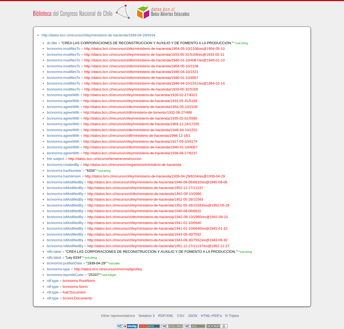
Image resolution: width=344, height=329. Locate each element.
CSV (180, 316)
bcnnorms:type (58, 269)
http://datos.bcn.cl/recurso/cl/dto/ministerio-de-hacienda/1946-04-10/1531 (141, 72)
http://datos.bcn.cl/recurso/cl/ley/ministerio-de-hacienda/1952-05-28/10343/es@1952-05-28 (158, 205)
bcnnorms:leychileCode (65, 275)
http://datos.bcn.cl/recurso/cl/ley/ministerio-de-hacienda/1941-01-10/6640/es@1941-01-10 (157, 228)
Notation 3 (146, 316)
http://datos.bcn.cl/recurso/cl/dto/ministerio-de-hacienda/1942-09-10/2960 (144, 194)
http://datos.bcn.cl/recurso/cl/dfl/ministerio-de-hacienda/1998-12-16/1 (137, 136)
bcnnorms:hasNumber (64, 171)
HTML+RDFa (211, 316)
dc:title (52, 43)
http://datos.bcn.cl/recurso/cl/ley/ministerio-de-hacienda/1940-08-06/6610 (144, 211)
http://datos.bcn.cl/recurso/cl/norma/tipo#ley (108, 269)
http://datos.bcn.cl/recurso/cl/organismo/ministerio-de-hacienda (132, 165)
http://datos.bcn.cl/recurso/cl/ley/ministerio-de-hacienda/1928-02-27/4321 (140, 95)
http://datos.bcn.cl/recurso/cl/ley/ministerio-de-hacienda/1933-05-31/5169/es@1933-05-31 (154, 54)
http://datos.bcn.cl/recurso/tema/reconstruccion (104, 159)
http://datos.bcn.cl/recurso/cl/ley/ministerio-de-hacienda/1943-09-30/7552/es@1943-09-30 (157, 240)
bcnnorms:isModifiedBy (65, 182)
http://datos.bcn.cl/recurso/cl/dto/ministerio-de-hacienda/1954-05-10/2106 (141, 66)
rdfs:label (54, 252)
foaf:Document (74, 292)
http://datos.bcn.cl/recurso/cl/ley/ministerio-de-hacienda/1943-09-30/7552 (144, 234)
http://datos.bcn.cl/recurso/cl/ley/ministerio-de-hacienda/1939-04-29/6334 (98, 35)
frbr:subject (55, 159)
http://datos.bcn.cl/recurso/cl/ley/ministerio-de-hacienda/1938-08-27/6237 (140, 153)
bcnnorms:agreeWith (63, 95)
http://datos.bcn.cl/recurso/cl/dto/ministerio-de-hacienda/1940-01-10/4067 (141, 78)
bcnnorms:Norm (75, 287)
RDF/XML (166, 316)
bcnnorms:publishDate (64, 263)
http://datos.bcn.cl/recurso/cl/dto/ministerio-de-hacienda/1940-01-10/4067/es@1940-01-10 (154, 60)
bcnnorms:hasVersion (64, 176)
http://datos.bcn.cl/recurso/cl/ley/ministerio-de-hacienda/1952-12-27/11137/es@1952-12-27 (158, 246)
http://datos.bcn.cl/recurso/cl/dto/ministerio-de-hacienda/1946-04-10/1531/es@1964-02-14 (154, 83)
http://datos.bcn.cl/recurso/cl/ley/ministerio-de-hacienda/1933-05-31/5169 (141, 89)
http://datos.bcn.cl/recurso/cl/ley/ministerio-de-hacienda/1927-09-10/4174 (140, 141)
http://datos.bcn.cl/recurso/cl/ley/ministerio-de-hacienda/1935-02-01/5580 (140, 118)
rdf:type (53, 281)
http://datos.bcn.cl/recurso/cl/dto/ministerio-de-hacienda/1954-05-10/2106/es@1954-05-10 (154, 49)
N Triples (232, 316)
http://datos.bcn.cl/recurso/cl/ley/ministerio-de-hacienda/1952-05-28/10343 (145, 199)
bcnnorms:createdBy (63, 165)
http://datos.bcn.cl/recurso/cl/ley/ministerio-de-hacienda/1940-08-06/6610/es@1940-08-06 (157, 182)
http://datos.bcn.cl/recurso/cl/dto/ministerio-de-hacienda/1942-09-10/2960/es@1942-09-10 (157, 217)
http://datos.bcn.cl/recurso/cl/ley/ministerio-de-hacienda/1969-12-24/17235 (141, 124)
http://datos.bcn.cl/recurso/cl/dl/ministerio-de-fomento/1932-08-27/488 (137, 112)
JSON (192, 316)
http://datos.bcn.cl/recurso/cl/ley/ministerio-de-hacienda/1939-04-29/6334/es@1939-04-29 (155, 176)
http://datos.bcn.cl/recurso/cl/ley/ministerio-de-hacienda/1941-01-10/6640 (144, 223)
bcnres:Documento (77, 298)
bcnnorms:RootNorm (79, 281)
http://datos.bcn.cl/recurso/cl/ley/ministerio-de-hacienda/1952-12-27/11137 (145, 188)
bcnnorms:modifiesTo (63, 49)
